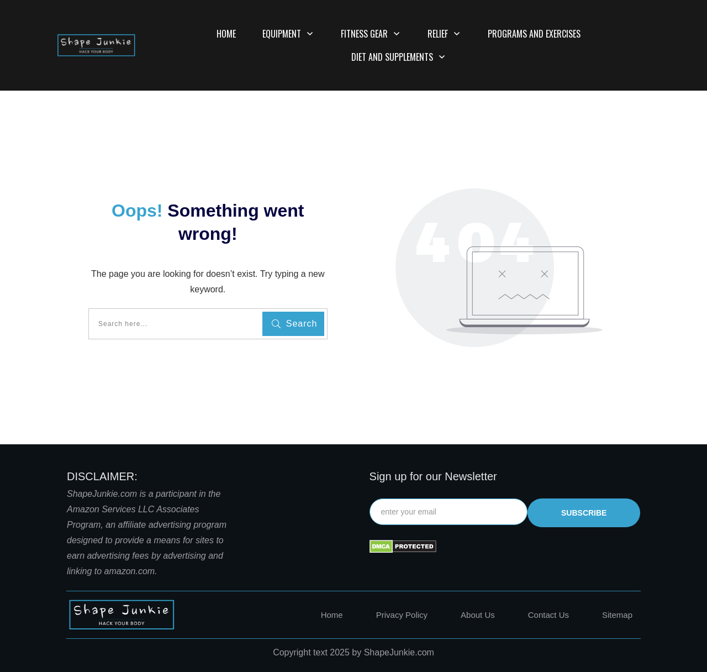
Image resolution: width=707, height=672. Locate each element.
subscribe (583, 512)
